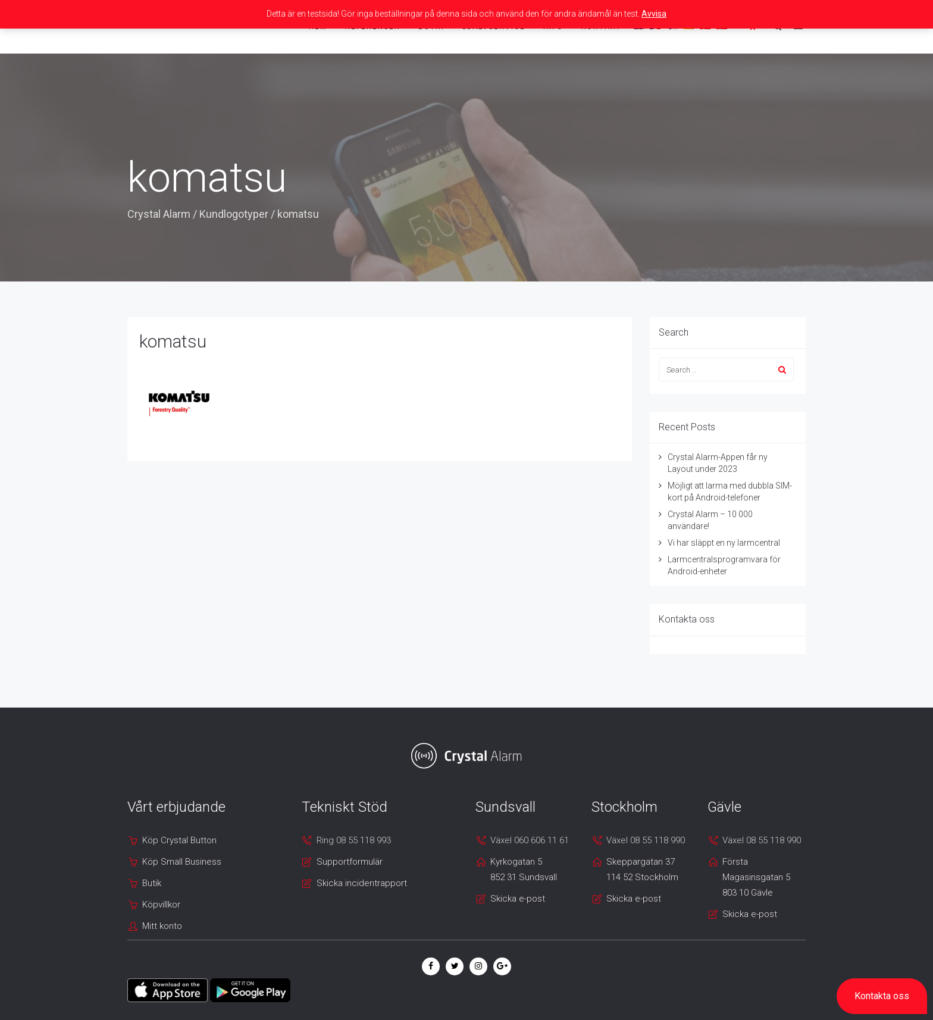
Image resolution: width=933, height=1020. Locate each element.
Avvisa (653, 13)
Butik (151, 883)
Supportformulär (350, 861)
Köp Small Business (181, 861)
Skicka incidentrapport (362, 883)
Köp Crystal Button (179, 840)
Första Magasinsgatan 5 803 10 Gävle (756, 877)
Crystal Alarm (158, 214)
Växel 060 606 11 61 (529, 840)
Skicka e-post (517, 898)
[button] (882, 996)
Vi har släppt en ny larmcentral (724, 542)
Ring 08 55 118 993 (354, 840)
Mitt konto (162, 926)
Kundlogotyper (233, 214)
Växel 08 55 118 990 (645, 840)
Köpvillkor (161, 904)
